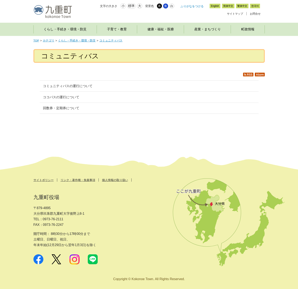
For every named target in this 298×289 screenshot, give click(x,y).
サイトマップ (235, 13)
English (215, 6)
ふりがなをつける (192, 6)
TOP (36, 40)
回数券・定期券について (61, 108)
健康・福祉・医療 (160, 29)
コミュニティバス (110, 40)
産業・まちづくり (207, 29)
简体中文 (228, 6)
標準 (131, 6)
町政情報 (247, 29)
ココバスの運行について (61, 97)
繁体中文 (242, 6)
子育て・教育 (117, 29)
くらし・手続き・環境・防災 (65, 29)
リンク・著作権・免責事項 (78, 180)
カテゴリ (48, 40)
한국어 (255, 6)
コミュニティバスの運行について (68, 86)
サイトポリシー (43, 180)
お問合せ (255, 13)
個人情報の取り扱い (115, 180)
